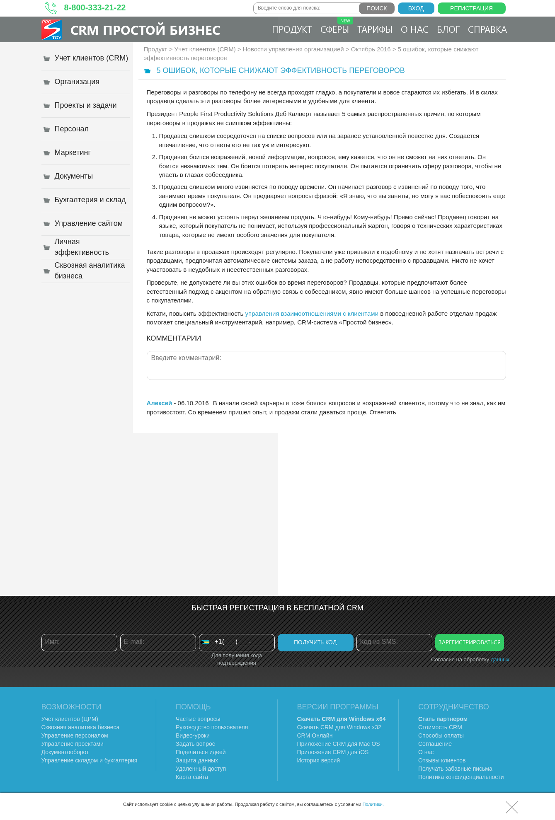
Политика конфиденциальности (461, 777)
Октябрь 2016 (372, 49)
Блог (448, 29)
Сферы (336, 26)
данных (500, 659)
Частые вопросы (198, 719)
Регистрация (471, 8)
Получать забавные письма (455, 768)
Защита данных (197, 760)
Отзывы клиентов (441, 760)
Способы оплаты (441, 735)
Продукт (292, 29)
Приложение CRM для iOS (333, 752)
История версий (318, 760)
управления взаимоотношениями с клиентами (311, 313)
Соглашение (435, 743)
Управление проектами (72, 743)
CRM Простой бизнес (145, 29)
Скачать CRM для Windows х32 (339, 727)
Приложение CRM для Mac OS (338, 743)
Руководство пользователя (212, 727)
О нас (415, 29)
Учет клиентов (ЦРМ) (70, 719)
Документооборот (65, 752)
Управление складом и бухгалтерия (89, 760)
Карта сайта (192, 777)
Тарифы (375, 29)
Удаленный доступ (201, 768)
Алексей (159, 402)
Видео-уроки (193, 735)
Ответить (382, 412)
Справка (487, 29)
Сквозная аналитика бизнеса (80, 727)
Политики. (373, 804)
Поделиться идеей (201, 752)
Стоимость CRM (440, 727)
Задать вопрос (195, 743)
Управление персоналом (74, 735)
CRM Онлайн (315, 735)
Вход (416, 8)
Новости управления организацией (294, 49)
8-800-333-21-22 (95, 7)
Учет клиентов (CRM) (206, 49)
